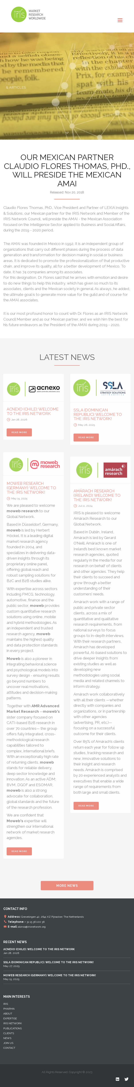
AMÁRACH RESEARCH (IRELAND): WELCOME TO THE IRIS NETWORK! (97, 498)
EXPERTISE (10, 1018)
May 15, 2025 (49, 977)
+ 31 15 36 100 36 (35, 921)
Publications (12, 1028)
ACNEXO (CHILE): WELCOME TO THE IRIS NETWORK (32, 413)
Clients (8, 1033)
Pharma (9, 1008)
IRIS (5, 1003)
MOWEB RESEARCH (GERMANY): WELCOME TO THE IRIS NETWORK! (31, 490)
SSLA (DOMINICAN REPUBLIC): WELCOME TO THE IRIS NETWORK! (98, 417)
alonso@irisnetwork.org (32, 926)
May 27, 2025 (48, 964)
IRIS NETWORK (12, 1023)
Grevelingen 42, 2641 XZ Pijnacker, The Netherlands (52, 916)
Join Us (8, 1043)
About (7, 1013)
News (7, 1038)
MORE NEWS (67, 888)
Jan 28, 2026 (39, 951)
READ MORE (19, 435)
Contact (9, 1047)
